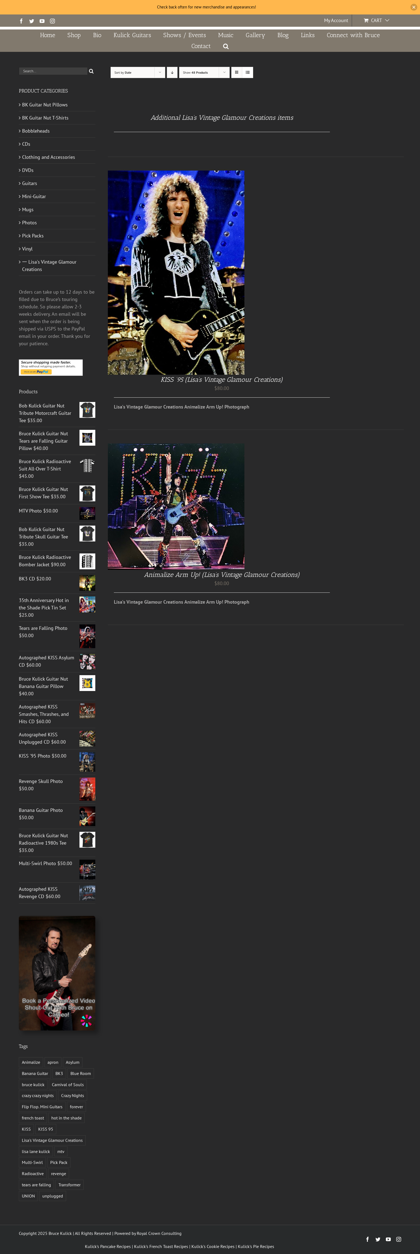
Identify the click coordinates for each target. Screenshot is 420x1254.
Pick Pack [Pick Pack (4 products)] (58, 1162)
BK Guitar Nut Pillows (45, 105)
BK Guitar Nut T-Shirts (45, 118)
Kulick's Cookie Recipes (213, 1246)
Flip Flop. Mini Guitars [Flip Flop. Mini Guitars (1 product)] (42, 1106)
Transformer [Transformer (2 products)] (69, 1184)
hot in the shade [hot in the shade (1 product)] (66, 1118)
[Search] (91, 71)
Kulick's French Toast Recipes (161, 1246)
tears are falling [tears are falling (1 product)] (36, 1184)
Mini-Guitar (34, 196)
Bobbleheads (36, 131)
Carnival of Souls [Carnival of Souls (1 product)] (68, 1084)
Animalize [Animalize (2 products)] (31, 1062)
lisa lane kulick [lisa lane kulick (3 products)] (36, 1151)
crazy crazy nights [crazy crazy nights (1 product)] (38, 1095)
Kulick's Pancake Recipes (108, 1246)
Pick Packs (33, 236)
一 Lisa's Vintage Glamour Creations (49, 265)
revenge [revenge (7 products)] (58, 1173)
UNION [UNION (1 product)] (28, 1196)
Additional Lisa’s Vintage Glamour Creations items (221, 117)
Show (195, 72)
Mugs (28, 209)
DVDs (28, 170)
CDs (26, 144)
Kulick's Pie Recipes (256, 1246)
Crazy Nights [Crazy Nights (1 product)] (72, 1095)
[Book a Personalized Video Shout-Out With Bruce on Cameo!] (57, 918)
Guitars (29, 183)
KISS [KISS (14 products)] (26, 1129)
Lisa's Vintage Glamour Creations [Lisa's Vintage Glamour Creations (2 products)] (52, 1140)
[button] (226, 46)
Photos (29, 222)
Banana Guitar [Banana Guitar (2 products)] (35, 1073)
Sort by (122, 72)
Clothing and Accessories (48, 157)
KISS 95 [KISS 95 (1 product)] (45, 1129)
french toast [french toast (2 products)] (33, 1118)
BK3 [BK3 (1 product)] (59, 1073)
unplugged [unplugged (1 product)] (52, 1196)
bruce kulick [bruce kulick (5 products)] (33, 1084)
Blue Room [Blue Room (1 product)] (80, 1073)
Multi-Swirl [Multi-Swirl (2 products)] (32, 1162)
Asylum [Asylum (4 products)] (72, 1062)
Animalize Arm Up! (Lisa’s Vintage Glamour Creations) (222, 575)
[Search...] (53, 71)
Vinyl (27, 249)
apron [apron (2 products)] (53, 1062)
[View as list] (247, 72)
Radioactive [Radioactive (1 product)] (33, 1173)
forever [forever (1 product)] (76, 1106)
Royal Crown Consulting (159, 1233)
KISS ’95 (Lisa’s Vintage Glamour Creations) (222, 379)
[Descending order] (172, 72)
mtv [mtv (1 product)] (60, 1151)
